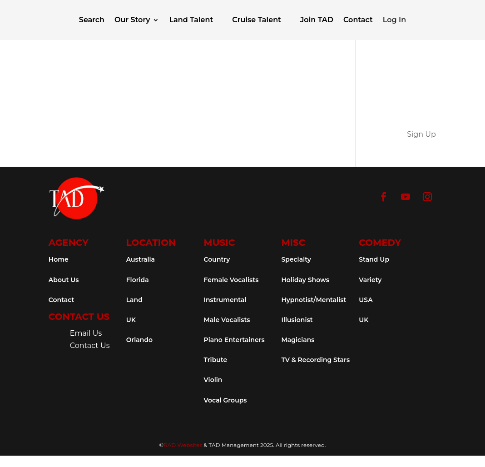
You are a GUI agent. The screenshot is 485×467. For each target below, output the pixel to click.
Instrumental (225, 300)
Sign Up (421, 134)
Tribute (216, 360)
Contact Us (90, 345)
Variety (370, 280)
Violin (213, 380)
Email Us (86, 333)
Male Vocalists (227, 320)
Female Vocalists (231, 280)
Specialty (296, 259)
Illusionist (296, 320)
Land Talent (191, 19)
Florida (137, 280)
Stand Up (374, 259)
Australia (140, 259)
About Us (64, 280)
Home (59, 259)
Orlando (139, 340)
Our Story (132, 19)
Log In (394, 19)
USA (365, 300)
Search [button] (91, 19)
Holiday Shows (305, 280)
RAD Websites (182, 445)
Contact (358, 19)
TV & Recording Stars (315, 360)
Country (217, 259)
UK (131, 320)
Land (134, 300)
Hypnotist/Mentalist (313, 300)
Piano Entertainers (234, 340)
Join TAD (316, 19)
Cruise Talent (256, 19)
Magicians (297, 340)
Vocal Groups (225, 400)
